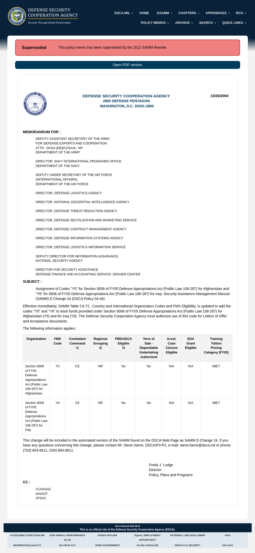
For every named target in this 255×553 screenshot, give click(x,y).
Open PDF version (127, 65)
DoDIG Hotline (107, 535)
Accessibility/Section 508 (27, 535)
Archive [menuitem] (182, 23)
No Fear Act (67, 545)
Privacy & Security (187, 545)
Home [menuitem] (144, 13)
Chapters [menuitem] (187, 13)
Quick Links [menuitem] (232, 23)
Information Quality (27, 545)
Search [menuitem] (206, 23)
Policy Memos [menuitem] (153, 23)
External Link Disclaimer (187, 535)
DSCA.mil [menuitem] (122, 13)
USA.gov (227, 545)
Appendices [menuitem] (216, 13)
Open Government (107, 545)
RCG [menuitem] (239, 13)
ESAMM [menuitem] (163, 13)
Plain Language (148, 545)
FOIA (227, 535)
